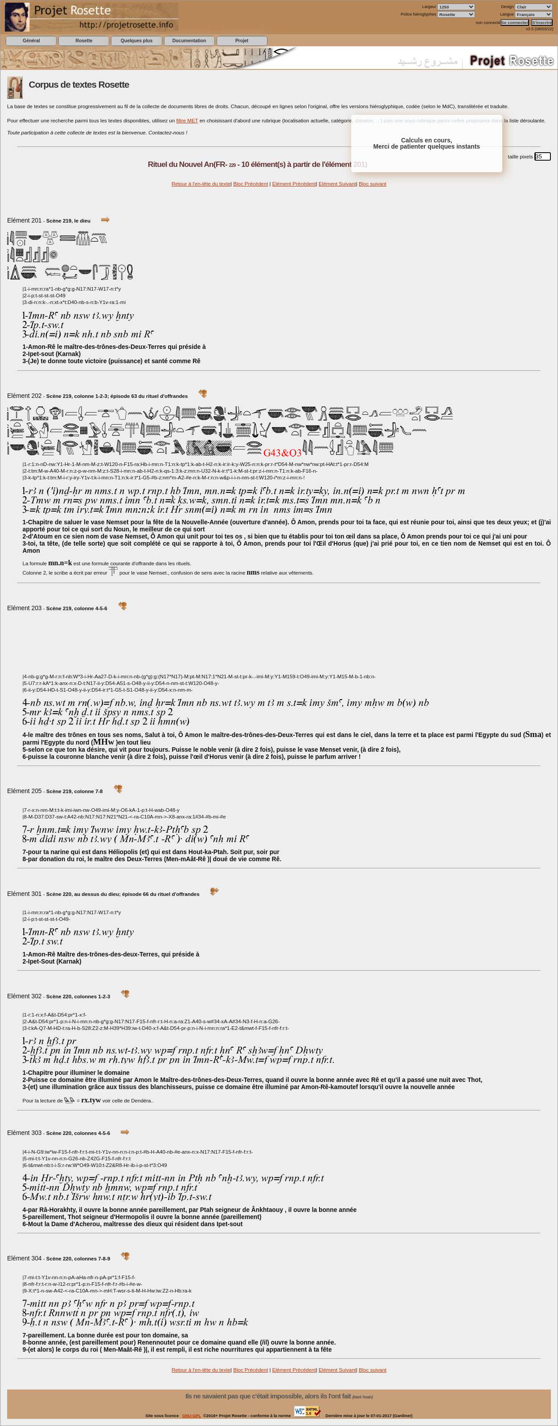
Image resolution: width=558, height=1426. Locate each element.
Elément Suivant (337, 183)
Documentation (189, 40)
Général (31, 40)
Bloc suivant (372, 183)
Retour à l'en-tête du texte (201, 183)
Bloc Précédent (250, 183)
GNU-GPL (191, 1416)
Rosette (83, 40)
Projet (241, 40)
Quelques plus (136, 40)
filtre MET (187, 120)
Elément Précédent (294, 183)
